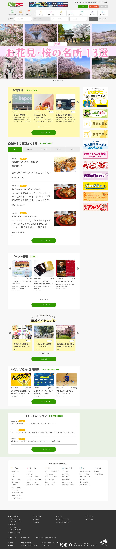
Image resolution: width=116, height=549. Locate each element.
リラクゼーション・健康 (34, 479)
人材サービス (12, 537)
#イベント (59, 349)
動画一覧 (59, 516)
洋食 (13, 474)
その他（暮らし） (85, 484)
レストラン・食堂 (17, 495)
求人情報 (102, 14)
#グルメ (16, 349)
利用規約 (10, 545)
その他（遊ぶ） (49, 484)
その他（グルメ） (17, 498)
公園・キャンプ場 (50, 482)
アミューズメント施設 (51, 471)
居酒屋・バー (15, 471)
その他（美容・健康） (33, 484)
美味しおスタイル (15, 532)
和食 (13, 476)
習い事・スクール (85, 471)
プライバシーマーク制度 (80, 543)
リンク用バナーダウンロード (29, 545)
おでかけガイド (14, 527)
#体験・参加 (59, 291)
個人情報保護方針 (26, 543)
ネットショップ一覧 (62, 519)
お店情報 (36, 519)
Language (103, 6)
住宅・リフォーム (85, 476)
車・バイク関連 (84, 482)
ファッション (66, 471)
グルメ (41, 14)
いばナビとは (89, 516)
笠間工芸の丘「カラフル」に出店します (24, 216)
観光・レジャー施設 (51, 476)
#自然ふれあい (20, 292)
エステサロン (31, 474)
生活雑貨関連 (66, 479)
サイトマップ (45, 545)
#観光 (37, 349)
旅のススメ (13, 524)
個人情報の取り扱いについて (49, 543)
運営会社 (10, 543)
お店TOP (29, 14)
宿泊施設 (96, 471)
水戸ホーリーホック (16, 521)
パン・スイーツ (16, 490)
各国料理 (14, 484)
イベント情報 (37, 516)
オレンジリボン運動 (16, 529)
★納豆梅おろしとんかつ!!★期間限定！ (25, 162)
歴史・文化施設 (49, 479)
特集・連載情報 (13, 516)
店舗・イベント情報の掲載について (46, 537)
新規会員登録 (93, 6)
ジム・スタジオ (31, 482)
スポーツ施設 (49, 474)
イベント (21, 14)
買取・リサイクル (67, 482)
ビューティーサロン (33, 476)
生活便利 (82, 479)
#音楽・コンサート (39, 291)
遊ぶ (61, 14)
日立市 (50, 341)
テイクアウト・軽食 (17, 492)
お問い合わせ (89, 519)
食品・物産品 (66, 476)
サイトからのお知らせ (63, 522)
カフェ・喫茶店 (16, 487)
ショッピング (71, 14)
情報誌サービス (25, 537)
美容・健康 (51, 14)
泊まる (92, 14)
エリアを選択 (19, 19)
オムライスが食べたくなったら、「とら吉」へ (26, 189)
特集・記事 (12, 14)
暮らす (82, 14)
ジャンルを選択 (57, 19)
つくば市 (71, 341)
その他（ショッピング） (69, 484)
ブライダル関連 (84, 474)
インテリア (65, 474)
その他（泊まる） (99, 474)
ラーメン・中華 (16, 479)
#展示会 (14, 292)
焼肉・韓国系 (15, 482)
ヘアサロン (30, 471)
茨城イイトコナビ (15, 519)
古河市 (28, 341)
